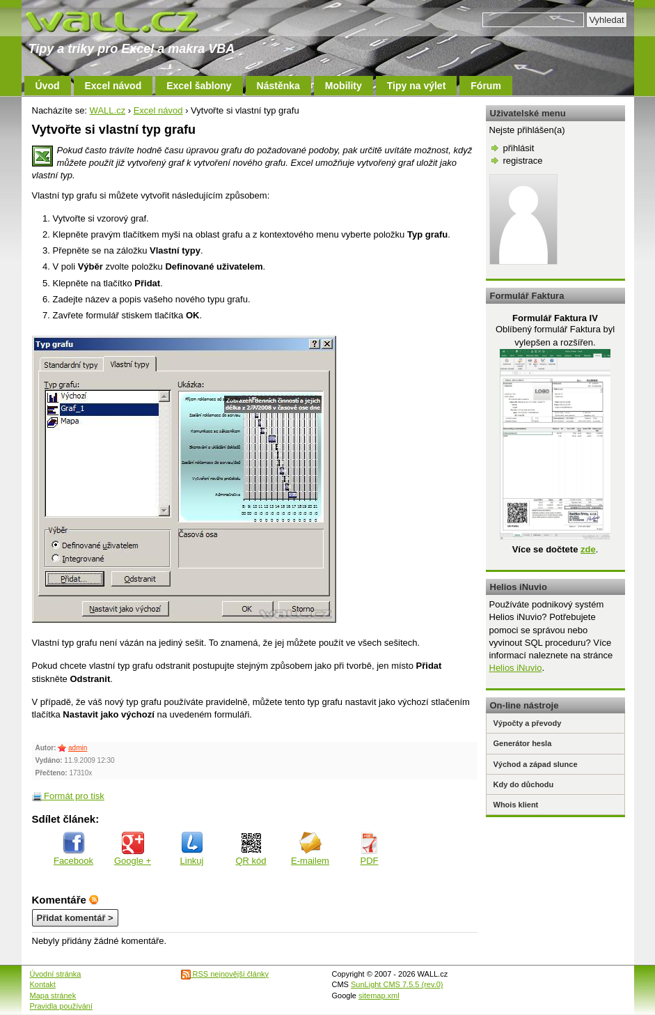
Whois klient (516, 804)
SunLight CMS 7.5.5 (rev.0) (397, 984)
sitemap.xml (379, 995)
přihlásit (519, 148)
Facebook (73, 849)
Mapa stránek (53, 995)
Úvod (47, 85)
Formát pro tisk (68, 796)
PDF (369, 849)
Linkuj (192, 849)
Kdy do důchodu (524, 784)
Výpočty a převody (528, 723)
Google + (132, 849)
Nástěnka (278, 85)
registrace (523, 160)
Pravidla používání (61, 1006)
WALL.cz (108, 110)
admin (77, 748)
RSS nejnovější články (225, 974)
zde (588, 549)
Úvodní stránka (55, 974)
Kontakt (43, 984)
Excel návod (113, 85)
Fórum (486, 85)
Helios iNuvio (515, 668)
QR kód (250, 849)
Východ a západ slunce (536, 764)
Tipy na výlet (416, 85)
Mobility (343, 85)
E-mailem (310, 849)
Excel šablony (198, 85)
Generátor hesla (523, 743)
